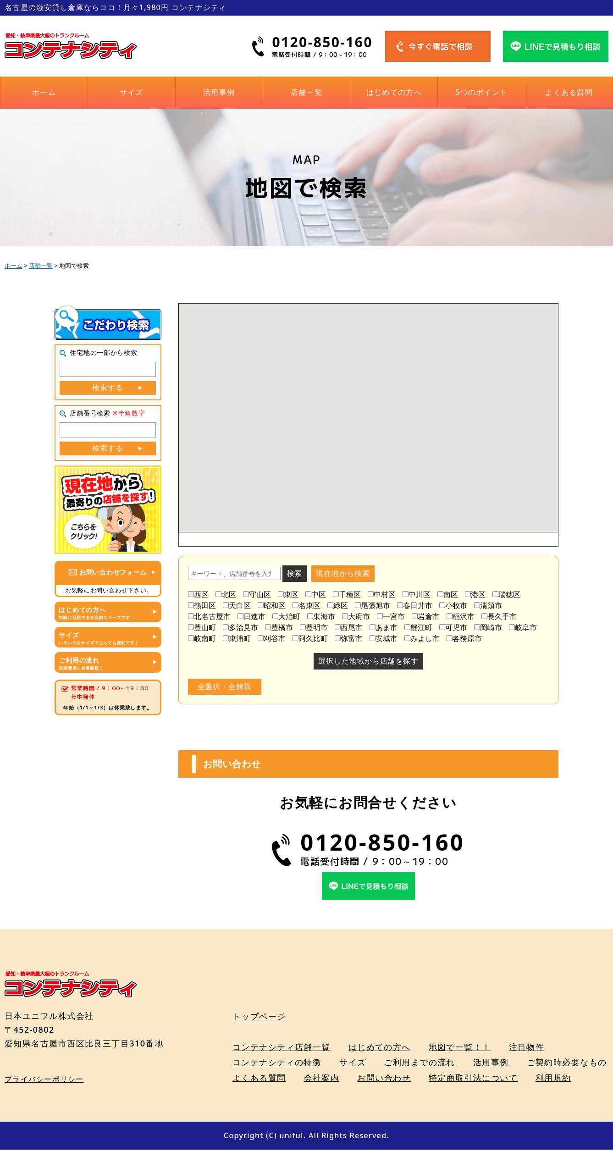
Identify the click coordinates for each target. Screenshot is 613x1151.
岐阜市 (523, 627)
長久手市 (499, 616)
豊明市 (314, 627)
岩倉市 (426, 616)
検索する (107, 387)
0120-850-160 (322, 42)
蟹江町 (418, 627)
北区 (225, 594)
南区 (447, 594)
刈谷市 (272, 638)
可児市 (453, 627)
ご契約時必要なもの (567, 1063)
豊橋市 (279, 627)
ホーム (44, 92)
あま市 (384, 627)
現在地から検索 (343, 573)
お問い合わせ (384, 1079)
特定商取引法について (473, 1079)
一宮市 (391, 616)
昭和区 (272, 605)
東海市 (321, 616)
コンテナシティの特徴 (276, 1063)
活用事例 (219, 92)
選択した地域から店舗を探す (368, 661)
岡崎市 (488, 627)
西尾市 (349, 627)
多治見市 (240, 627)
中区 (315, 594)
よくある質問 (569, 92)
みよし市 (422, 638)
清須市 (488, 605)
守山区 (257, 594)
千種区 (347, 594)
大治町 (286, 616)
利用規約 (553, 1079)
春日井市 (414, 605)
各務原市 (464, 638)
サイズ (132, 92)
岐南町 (202, 638)
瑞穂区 (506, 594)
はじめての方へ (394, 92)
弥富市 (349, 638)
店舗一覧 (306, 92)
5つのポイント (481, 92)
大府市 (356, 616)
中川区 (417, 594)
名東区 (306, 605)
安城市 (384, 638)
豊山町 (202, 627)
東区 (288, 594)
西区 (198, 594)
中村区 (382, 594)
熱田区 (202, 605)
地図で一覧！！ (460, 1047)
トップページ (259, 1017)
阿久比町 (310, 638)
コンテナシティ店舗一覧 (281, 1047)
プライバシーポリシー (44, 1080)
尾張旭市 (372, 605)
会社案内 (322, 1079)
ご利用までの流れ (420, 1063)
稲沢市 (461, 616)
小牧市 (453, 605)
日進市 (251, 616)
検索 (295, 573)
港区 (475, 594)
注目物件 (527, 1047)
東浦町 (237, 638)
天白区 (237, 605)
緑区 (337, 605)
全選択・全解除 (225, 686)
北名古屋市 (209, 616)
